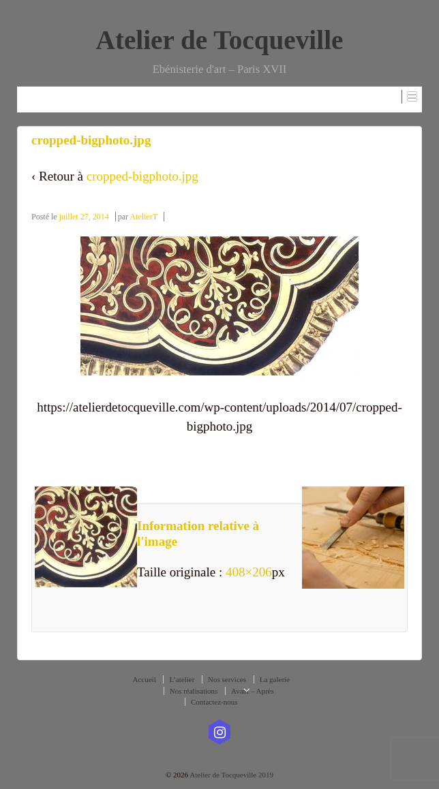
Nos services (227, 679)
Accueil (144, 679)
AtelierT (143, 216)
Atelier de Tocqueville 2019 (230, 775)
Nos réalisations (194, 691)
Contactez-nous (214, 702)
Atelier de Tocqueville (220, 40)
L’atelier (181, 679)
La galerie (275, 679)
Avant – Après (252, 691)
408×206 (249, 572)
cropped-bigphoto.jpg (142, 176)
